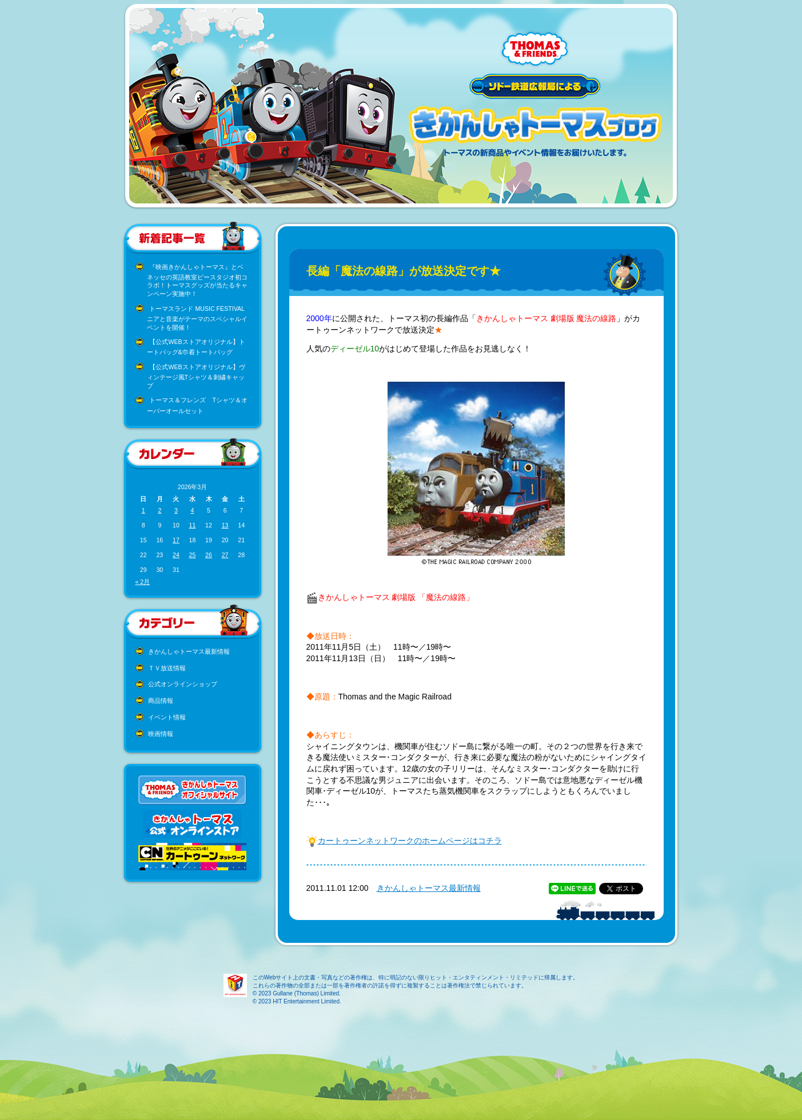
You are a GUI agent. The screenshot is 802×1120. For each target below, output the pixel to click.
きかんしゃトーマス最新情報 (189, 651)
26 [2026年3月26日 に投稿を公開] (208, 554)
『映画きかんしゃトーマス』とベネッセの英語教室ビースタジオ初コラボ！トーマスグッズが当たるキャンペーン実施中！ (197, 280)
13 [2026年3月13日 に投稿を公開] (225, 525)
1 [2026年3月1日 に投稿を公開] (143, 510)
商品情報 (160, 700)
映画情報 (160, 733)
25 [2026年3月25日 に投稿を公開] (192, 554)
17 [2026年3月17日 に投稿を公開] (176, 540)
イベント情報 (167, 717)
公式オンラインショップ (182, 684)
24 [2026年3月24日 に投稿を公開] (176, 554)
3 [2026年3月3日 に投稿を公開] (176, 510)
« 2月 (142, 581)
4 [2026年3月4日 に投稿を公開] (192, 510)
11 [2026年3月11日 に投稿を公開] (192, 525)
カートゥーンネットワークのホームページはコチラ (410, 840)
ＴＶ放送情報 (167, 668)
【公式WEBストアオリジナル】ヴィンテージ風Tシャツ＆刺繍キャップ (196, 376)
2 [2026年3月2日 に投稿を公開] (159, 510)
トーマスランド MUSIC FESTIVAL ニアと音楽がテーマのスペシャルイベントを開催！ (197, 318)
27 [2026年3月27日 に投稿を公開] (225, 554)
